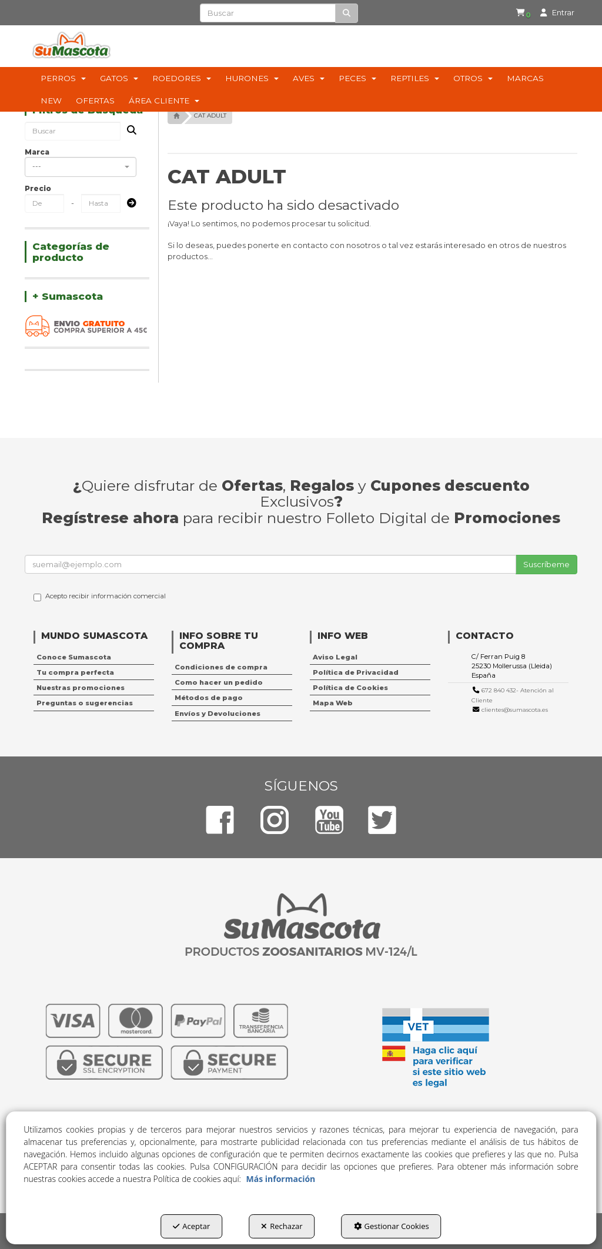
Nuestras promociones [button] (80, 688)
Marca (37, 152)
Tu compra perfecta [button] (75, 672)
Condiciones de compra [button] (221, 667)
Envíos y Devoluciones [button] (217, 713)
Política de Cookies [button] (350, 688)
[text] (267, 13)
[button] (517, 13)
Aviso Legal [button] (335, 657)
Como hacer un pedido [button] (219, 682)
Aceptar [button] (191, 1226)
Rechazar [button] (281, 1226)
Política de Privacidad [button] (356, 672)
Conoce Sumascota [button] (73, 657)
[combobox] (80, 167)
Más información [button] (281, 1178)
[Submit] (128, 204)
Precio (38, 188)
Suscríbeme (546, 564)
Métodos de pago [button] (209, 698)
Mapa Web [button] (333, 703)
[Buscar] (346, 13)
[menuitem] (515, 13)
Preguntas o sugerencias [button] (84, 703)
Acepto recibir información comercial (100, 596)
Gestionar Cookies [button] (391, 1226)
